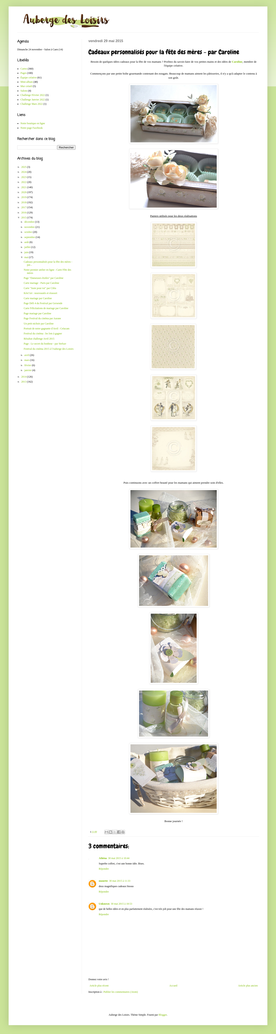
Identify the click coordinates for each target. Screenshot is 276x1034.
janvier (28, 370)
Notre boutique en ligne (32, 123)
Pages (23, 73)
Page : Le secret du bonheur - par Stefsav (45, 343)
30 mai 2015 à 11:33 (119, 880)
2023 (24, 177)
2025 (24, 166)
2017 (24, 207)
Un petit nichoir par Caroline (39, 323)
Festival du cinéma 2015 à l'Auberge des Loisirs (49, 348)
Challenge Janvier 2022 (32, 99)
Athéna (103, 858)
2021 (24, 187)
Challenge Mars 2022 (31, 103)
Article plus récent (99, 985)
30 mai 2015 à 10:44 (118, 858)
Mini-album (26, 81)
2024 (24, 171)
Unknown (104, 903)
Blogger (162, 1014)
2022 (24, 182)
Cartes (23, 68)
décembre (29, 221)
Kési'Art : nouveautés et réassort (40, 293)
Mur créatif (26, 86)
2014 (24, 376)
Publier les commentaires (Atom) (121, 991)
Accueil (173, 985)
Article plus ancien (248, 985)
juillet (27, 247)
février (28, 365)
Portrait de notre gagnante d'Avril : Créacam (46, 328)
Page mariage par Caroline (37, 313)
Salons (23, 90)
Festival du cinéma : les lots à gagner (43, 333)
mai (26, 257)
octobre (28, 231)
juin (26, 252)
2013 (24, 381)
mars (27, 360)
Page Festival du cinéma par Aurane (42, 318)
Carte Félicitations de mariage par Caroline (46, 308)
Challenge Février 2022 (32, 95)
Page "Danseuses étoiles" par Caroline (43, 278)
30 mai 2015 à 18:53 (121, 903)
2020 (24, 192)
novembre (29, 227)
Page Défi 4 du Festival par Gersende (43, 303)
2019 (24, 197)
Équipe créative (28, 77)
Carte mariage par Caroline (38, 298)
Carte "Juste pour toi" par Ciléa (40, 288)
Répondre (104, 868)
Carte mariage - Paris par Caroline (41, 282)
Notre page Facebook (31, 127)
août (27, 242)
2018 (24, 202)
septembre (30, 237)
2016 (24, 212)
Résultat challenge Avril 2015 (39, 338)
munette (103, 880)
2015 (24, 217)
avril (27, 355)
